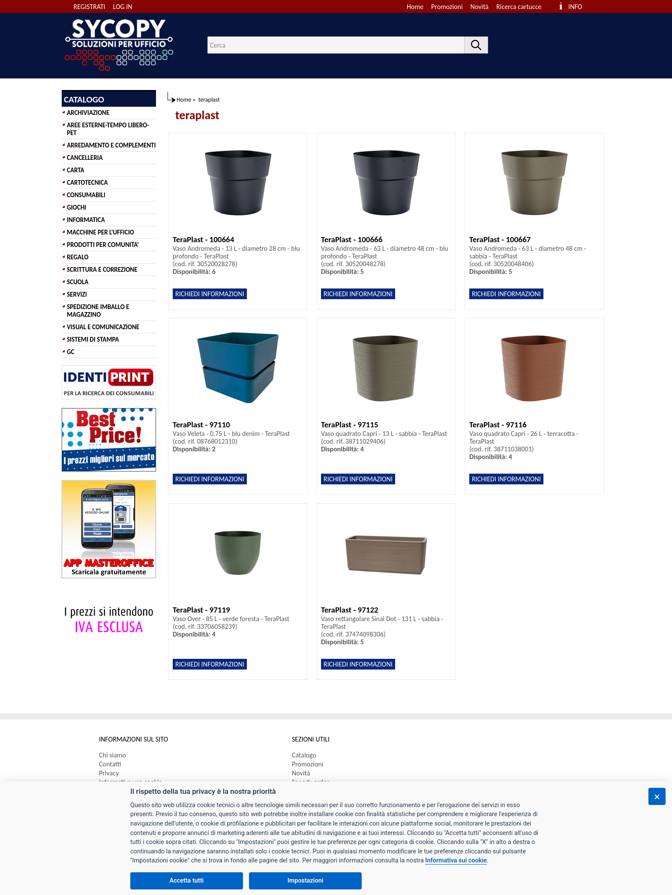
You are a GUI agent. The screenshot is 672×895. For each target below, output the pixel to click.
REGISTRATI (89, 7)
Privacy (109, 773)
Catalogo (304, 755)
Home (415, 7)
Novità (480, 7)
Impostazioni (306, 880)
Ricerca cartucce (518, 7)
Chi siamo (112, 755)
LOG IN (122, 7)
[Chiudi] (657, 796)
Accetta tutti (187, 880)
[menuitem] (522, 7)
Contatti (110, 764)
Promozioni (447, 7)
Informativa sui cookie (455, 860)
